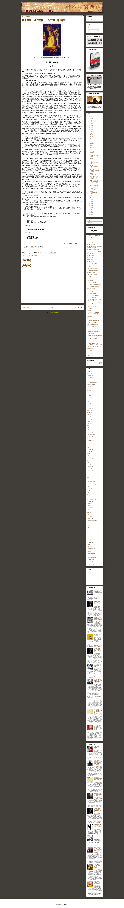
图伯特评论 (89, 276)
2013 (90, 205)
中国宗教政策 (90, 553)
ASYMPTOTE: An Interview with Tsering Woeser (97, 825)
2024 (90, 120)
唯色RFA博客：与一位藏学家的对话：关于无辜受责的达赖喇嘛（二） (98, 883)
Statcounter (89, 222)
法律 (88, 406)
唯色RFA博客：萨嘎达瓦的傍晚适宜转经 (98, 748)
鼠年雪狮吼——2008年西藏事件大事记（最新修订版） (98, 711)
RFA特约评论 (90, 564)
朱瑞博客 (89, 310)
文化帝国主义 (90, 499)
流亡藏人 (89, 453)
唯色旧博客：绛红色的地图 (93, 249)
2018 (90, 131)
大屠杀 (88, 397)
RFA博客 (34, 255)
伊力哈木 (89, 523)
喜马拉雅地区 (90, 507)
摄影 (88, 477)
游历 (88, 533)
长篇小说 (89, 542)
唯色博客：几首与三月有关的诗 (94, 174)
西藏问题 (89, 503)
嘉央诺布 (89, 436)
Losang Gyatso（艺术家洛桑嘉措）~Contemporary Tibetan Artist (94, 344)
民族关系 (89, 466)
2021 (90, 125)
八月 (91, 142)
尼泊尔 (88, 468)
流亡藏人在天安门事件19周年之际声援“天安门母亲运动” (98, 619)
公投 (88, 416)
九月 (91, 140)
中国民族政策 (90, 548)
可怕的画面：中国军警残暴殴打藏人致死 (98, 665)
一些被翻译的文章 (91, 520)
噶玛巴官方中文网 (91, 272)
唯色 (30, 255)
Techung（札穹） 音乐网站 (93, 341)
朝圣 (88, 388)
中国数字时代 (90, 348)
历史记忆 (89, 449)
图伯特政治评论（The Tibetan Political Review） (93, 279)
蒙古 (88, 464)
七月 (91, 143)
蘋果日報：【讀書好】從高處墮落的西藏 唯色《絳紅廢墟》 (94, 154)
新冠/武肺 (89, 512)
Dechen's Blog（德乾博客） (93, 306)
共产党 (88, 421)
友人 (88, 535)
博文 (89, 28)
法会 (88, 403)
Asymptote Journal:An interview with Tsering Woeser (97, 837)
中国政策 (89, 551)
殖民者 (88, 544)
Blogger (60, 904)
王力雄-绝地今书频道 (91, 240)
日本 (88, 473)
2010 (90, 211)
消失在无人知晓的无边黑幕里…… (98, 726)
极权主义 (89, 432)
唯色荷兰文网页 (90, 257)
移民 (88, 525)
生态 (88, 479)
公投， (88, 419)
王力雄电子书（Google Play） (93, 235)
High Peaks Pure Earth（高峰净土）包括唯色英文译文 (94, 252)
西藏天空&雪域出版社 (92, 326)
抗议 (88, 445)
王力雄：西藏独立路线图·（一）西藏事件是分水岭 (98, 680)
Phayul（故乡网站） (91, 291)
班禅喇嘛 (89, 375)
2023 (90, 121)
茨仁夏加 (89, 390)
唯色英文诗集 (90, 266)
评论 (89, 30)
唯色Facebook (90, 261)
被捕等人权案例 (90, 382)
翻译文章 (89, 408)
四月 (91, 149)
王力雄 (88, 490)
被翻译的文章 (90, 384)
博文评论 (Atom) (54, 312)
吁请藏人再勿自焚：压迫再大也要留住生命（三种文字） (98, 603)
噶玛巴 (88, 412)
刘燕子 (88, 451)
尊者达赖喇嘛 (90, 557)
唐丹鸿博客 (89, 308)
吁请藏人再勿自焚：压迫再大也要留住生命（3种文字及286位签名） (98, 650)
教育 (88, 438)
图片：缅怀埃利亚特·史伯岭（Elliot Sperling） (94, 177)
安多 (88, 373)
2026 (90, 116)
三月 (91, 151)
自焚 (88, 555)
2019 (90, 129)
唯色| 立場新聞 (90, 255)
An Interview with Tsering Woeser (97, 591)
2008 (90, 214)
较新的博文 (25, 307)
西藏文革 (89, 505)
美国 (88, 462)
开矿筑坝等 (89, 440)
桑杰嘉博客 (89, 316)
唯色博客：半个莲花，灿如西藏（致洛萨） (94, 192)
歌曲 (88, 414)
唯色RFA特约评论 (91, 244)
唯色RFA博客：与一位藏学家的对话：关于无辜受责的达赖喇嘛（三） (98, 849)
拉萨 (27, 255)
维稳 (88, 497)
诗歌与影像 (89, 481)
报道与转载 (89, 377)
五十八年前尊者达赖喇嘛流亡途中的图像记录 (94, 170)
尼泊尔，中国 (90, 471)
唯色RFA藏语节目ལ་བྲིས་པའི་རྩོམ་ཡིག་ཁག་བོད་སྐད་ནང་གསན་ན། (94, 247)
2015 (90, 201)
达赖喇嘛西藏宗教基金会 (92, 270)
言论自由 (89, 518)
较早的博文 (78, 307)
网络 (88, 492)
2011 (90, 209)
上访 (88, 475)
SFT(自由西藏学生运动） (92, 295)
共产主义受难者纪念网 (92, 297)
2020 (90, 127)
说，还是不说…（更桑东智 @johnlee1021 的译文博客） (93, 313)
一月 (91, 197)
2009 (90, 212)
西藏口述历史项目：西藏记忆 (93, 331)
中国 (88, 546)
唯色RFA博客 (90, 242)
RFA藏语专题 (90, 561)
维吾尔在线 (89, 350)
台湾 (88, 486)
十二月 (91, 134)
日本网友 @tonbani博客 (92, 322)
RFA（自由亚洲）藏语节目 (93, 286)
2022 (90, 123)
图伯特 (88, 488)
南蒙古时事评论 (90, 355)
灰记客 (88, 318)
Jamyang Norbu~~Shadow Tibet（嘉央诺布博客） (94, 300)
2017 (90, 133)
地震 (88, 399)
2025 (90, 118)
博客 (88, 386)
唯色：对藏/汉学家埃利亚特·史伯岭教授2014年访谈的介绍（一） (94, 187)
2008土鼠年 (89, 371)
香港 (88, 509)
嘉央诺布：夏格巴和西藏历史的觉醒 (98, 635)
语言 (88, 538)
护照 (88, 425)
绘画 (88, 429)
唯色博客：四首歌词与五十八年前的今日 (94, 166)
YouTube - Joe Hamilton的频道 (93, 346)
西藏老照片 (89, 329)
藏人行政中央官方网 (91, 282)
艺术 (88, 527)
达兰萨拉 (89, 395)
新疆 (88, 514)
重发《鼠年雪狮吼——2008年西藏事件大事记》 (98, 794)
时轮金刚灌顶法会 (91, 484)
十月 (91, 138)
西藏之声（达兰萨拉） (92, 288)
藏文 (88, 540)
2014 (90, 203)
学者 (88, 516)
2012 (90, 207)
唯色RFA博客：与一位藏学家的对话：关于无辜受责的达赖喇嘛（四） (98, 866)
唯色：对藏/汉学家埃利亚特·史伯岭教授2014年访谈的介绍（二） (94, 182)
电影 (88, 401)
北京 (88, 380)
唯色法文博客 (90, 259)
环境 (88, 427)
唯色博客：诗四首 (93, 158)
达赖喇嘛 (89, 393)
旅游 (88, 455)
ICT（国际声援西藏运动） (92, 293)
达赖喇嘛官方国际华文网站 (93, 268)
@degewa (89, 19)
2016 (90, 199)
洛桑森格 (89, 458)
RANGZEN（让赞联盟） (92, 274)
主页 (52, 307)
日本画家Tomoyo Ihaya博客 (93, 320)
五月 (91, 147)
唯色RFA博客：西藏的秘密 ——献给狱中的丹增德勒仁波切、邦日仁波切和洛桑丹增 (98, 763)
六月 (91, 145)
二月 (91, 195)
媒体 (88, 460)
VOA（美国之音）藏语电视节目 (94, 284)
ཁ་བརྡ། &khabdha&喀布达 (92, 324)
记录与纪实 (89, 434)
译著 (88, 529)
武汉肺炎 (89, 501)
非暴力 (88, 410)
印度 (88, 531)
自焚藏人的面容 (90, 333)
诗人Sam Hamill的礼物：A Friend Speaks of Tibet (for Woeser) (94, 161)
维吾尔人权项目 (90, 353)
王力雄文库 (89, 237)
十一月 (91, 136)
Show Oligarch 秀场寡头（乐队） (94, 338)
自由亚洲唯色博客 (32, 247)
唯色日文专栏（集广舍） (92, 263)
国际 (88, 423)
